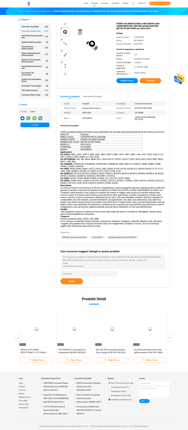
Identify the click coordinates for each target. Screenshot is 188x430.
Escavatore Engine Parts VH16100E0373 (122, 237)
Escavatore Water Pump (35, 95)
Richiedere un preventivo (159, 3)
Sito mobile (23, 401)
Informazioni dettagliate (70, 97)
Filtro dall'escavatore (35, 90)
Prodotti (22, 387)
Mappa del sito (24, 397)
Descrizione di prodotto (92, 97)
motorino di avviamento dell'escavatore (35, 61)
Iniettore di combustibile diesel (35, 80)
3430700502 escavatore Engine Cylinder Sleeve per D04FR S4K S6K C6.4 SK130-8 (55, 386)
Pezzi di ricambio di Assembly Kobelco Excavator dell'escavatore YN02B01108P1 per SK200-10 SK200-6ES (89, 399)
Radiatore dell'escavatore (35, 42)
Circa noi (22, 390)
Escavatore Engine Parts (35, 31)
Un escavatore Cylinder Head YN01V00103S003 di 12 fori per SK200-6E (89, 410)
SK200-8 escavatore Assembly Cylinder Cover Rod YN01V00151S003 (88, 386)
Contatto (34, 125)
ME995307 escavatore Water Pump (74, 237)
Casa (21, 383)
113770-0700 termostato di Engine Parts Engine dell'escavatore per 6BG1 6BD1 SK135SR (55, 410)
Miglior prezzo (127, 80)
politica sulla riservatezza (24, 406)
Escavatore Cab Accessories (35, 74)
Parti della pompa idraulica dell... (35, 37)
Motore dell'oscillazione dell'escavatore (35, 54)
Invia (71, 281)
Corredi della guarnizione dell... (35, 67)
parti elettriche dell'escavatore (35, 48)
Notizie (21, 394)
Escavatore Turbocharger (35, 86)
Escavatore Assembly (35, 26)
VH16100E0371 (97, 237)
